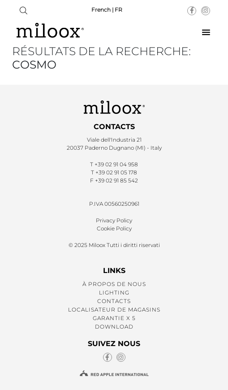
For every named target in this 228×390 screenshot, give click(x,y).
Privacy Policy (114, 220)
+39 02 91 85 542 (116, 180)
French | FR (106, 9)
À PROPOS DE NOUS (114, 284)
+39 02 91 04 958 (116, 164)
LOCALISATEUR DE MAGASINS (114, 309)
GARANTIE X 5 (114, 318)
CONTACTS (114, 301)
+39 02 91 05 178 (116, 172)
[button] (206, 33)
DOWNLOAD (114, 326)
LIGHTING (114, 292)
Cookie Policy (114, 228)
